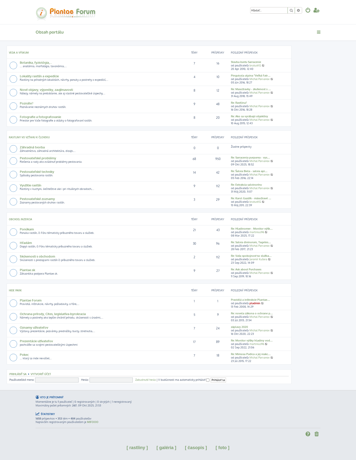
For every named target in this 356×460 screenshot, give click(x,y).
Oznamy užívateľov (34, 327)
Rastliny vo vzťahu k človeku (29, 137)
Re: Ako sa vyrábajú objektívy (249, 116)
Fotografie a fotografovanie (40, 117)
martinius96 (256, 232)
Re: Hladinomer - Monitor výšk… (252, 228)
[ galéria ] (166, 447)
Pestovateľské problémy (38, 158)
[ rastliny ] (137, 447)
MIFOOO (92, 422)
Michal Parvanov (259, 79)
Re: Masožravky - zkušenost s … (251, 89)
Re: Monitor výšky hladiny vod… (252, 340)
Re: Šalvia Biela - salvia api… (249, 171)
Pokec (24, 354)
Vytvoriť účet (41, 374)
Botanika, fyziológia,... (36, 62)
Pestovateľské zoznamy (37, 199)
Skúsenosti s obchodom (37, 256)
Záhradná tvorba (32, 147)
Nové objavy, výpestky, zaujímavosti (46, 89)
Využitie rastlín (30, 185)
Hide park (15, 290)
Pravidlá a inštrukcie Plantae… (250, 299)
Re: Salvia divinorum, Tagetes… (251, 242)
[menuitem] (308, 10)
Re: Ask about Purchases (246, 269)
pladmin (254, 303)
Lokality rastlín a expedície (39, 76)
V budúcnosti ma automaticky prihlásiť (183, 379)
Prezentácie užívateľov (36, 341)
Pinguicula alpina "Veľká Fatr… (250, 75)
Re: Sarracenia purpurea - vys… (250, 157)
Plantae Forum (31, 300)
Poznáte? (26, 103)
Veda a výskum (19, 52)
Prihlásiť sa (17, 374)
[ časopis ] (196, 447)
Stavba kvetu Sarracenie (246, 62)
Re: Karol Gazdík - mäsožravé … (251, 198)
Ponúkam (27, 229)
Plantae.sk (27, 270)
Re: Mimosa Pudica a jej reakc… (251, 354)
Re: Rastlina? (239, 102)
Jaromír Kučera (258, 259)
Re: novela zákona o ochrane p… (252, 313)
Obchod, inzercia (20, 219)
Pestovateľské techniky (37, 171)
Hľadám (26, 242)
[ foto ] (222, 447)
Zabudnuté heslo (145, 379)
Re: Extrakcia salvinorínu (246, 184)
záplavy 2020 (239, 327)
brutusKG (255, 65)
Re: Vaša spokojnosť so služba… (251, 256)
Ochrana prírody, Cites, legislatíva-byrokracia (53, 314)
